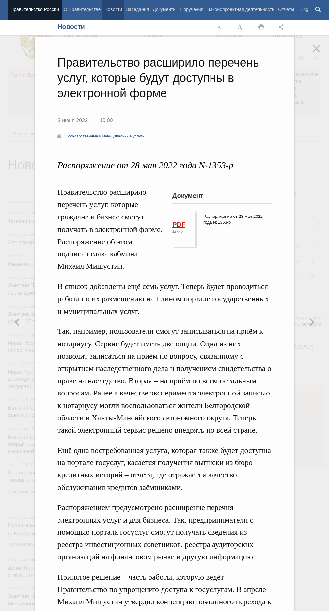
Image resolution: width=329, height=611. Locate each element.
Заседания (137, 9)
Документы (164, 9)
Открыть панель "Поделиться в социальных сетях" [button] (282, 27)
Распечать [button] (261, 27)
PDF (178, 224)
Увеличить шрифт (240, 27)
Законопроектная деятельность (240, 9)
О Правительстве (82, 9)
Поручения (191, 9)
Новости (113, 9)
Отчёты (286, 9)
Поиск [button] (318, 10)
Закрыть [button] (321, 53)
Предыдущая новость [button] (311, 322)
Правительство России (34, 9)
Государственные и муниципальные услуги (105, 136)
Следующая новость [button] (17, 322)
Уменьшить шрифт (219, 27)
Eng (304, 9)
